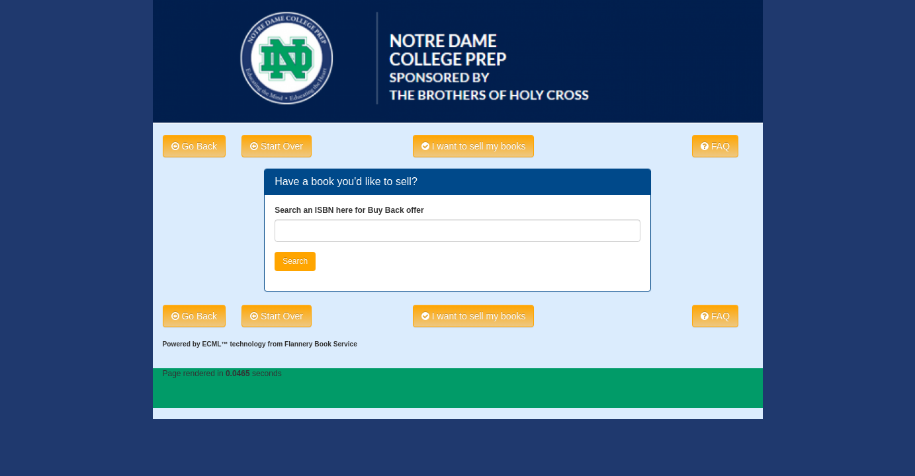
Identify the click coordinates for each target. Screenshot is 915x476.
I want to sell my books (473, 146)
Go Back (194, 146)
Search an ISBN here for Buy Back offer (349, 210)
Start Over (276, 146)
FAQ (715, 146)
